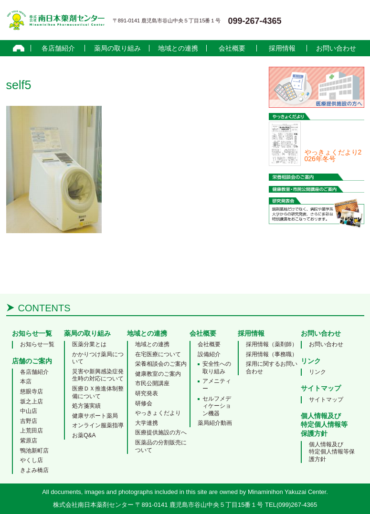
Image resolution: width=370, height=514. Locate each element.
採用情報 (282, 48)
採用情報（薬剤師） (271, 344)
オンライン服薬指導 (98, 425)
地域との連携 (178, 48)
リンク (317, 372)
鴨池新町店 (34, 450)
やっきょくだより (158, 413)
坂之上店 (31, 401)
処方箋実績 (86, 405)
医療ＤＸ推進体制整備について (98, 392)
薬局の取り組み (117, 48)
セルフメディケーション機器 (216, 406)
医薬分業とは (89, 344)
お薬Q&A (83, 435)
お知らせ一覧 (37, 344)
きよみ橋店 (34, 470)
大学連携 (146, 423)
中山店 (28, 411)
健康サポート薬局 (95, 415)
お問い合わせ (336, 48)
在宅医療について (158, 354)
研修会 (143, 403)
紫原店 (28, 440)
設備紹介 (209, 354)
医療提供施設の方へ (161, 432)
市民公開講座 (152, 383)
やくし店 (31, 460)
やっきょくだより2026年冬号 (333, 155)
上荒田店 (31, 430)
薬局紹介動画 (215, 423)
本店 (26, 381)
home (19, 48)
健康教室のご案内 (158, 373)
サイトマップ (326, 399)
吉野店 (28, 421)
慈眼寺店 (31, 391)
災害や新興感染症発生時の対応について (98, 375)
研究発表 (146, 393)
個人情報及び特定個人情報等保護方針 (332, 452)
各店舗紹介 (58, 48)
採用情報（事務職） (271, 354)
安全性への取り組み (216, 367)
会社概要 (232, 48)
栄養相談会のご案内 (161, 363)
